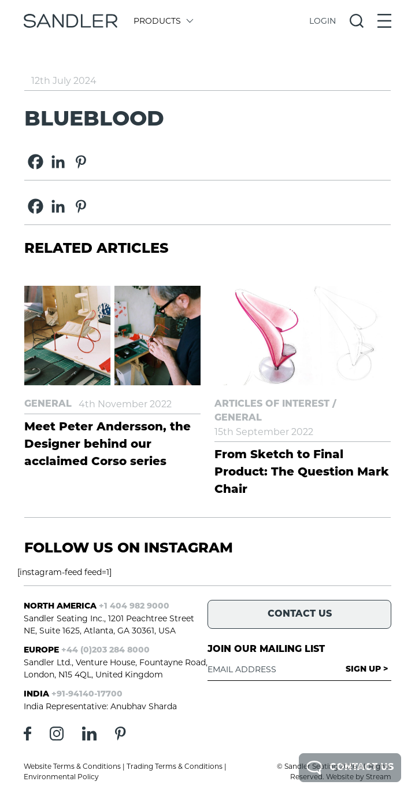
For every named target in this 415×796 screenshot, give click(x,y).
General (48, 404)
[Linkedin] (58, 162)
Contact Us (350, 768)
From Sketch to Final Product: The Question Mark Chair (301, 472)
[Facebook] (35, 162)
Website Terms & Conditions (72, 766)
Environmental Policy (61, 776)
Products (163, 21)
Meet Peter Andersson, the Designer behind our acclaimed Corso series (107, 445)
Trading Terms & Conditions (175, 766)
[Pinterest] (81, 162)
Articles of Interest (271, 404)
